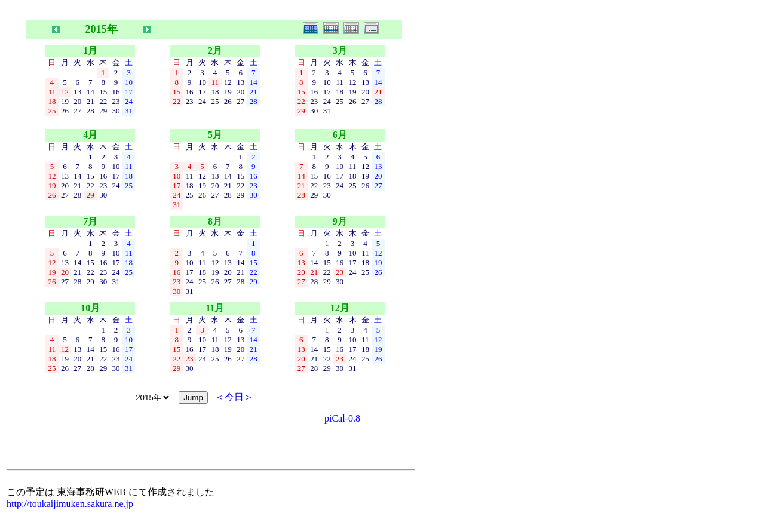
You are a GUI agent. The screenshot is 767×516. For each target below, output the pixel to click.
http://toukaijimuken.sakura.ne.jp (70, 504)
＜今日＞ (234, 397)
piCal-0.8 (342, 418)
